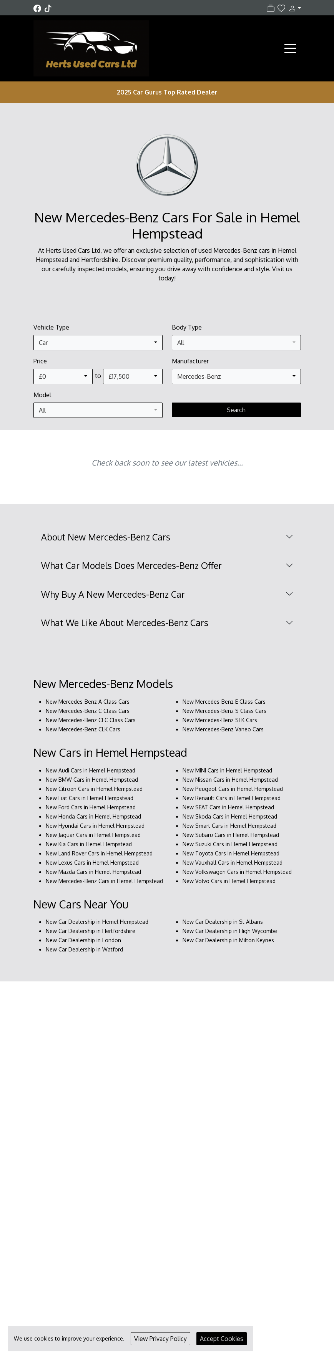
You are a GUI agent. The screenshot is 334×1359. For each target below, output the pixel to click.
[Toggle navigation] (290, 48)
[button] (293, 8)
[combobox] (98, 342)
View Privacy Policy (160, 1338)
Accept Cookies (221, 1338)
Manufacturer (190, 361)
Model (42, 395)
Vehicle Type (51, 327)
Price (40, 361)
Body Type (187, 327)
